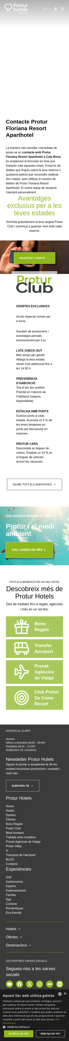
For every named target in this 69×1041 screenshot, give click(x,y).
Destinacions (18, 945)
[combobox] (47, 9)
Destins (11, 815)
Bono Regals (14, 824)
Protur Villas (14, 846)
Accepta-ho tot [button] (19, 1033)
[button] (34, 1027)
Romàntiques (14, 908)
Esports (11, 886)
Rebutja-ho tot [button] (50, 1033)
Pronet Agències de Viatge (23, 841)
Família (10, 895)
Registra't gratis (35, 258)
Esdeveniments (16, 890)
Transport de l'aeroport (21, 855)
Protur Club (13, 828)
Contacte (12, 863)
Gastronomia (14, 881)
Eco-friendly (13, 912)
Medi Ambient (15, 832)
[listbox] (60, 994)
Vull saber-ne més (29, 550)
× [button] (64, 993)
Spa (8, 899)
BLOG (10, 859)
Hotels (10, 810)
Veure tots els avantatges (34, 484)
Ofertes (10, 819)
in (7, 850)
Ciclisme (11, 903)
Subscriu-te (23, 785)
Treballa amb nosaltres (21, 837)
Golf (8, 877)
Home (10, 806)
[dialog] (34, 1015)
